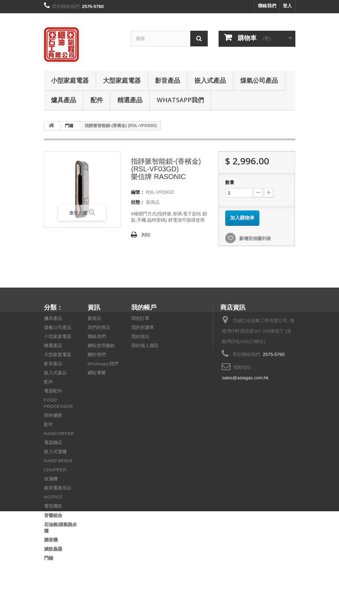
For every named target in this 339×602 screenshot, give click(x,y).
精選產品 (129, 100)
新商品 (94, 318)
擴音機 (51, 539)
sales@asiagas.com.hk (245, 377)
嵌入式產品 (210, 80)
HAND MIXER (58, 460)
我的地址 (140, 336)
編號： (138, 192)
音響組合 (53, 515)
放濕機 (51, 479)
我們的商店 (99, 327)
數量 (229, 182)
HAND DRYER (59, 433)
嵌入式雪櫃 (55, 451)
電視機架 (53, 506)
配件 (96, 100)
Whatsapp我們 (180, 100)
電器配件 (53, 391)
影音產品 (167, 80)
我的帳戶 (143, 307)
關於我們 (97, 354)
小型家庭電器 (70, 80)
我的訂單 (140, 318)
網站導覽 (97, 373)
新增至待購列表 (254, 238)
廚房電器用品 (57, 488)
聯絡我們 (267, 5)
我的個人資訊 (145, 345)
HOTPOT (53, 497)
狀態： (138, 202)
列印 (145, 235)
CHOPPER (55, 470)
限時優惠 (53, 415)
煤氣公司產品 (259, 80)
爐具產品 (63, 100)
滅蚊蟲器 (53, 548)
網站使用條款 (101, 345)
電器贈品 (53, 442)
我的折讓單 (142, 327)
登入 (287, 5)
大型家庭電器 (122, 80)
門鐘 (48, 557)
